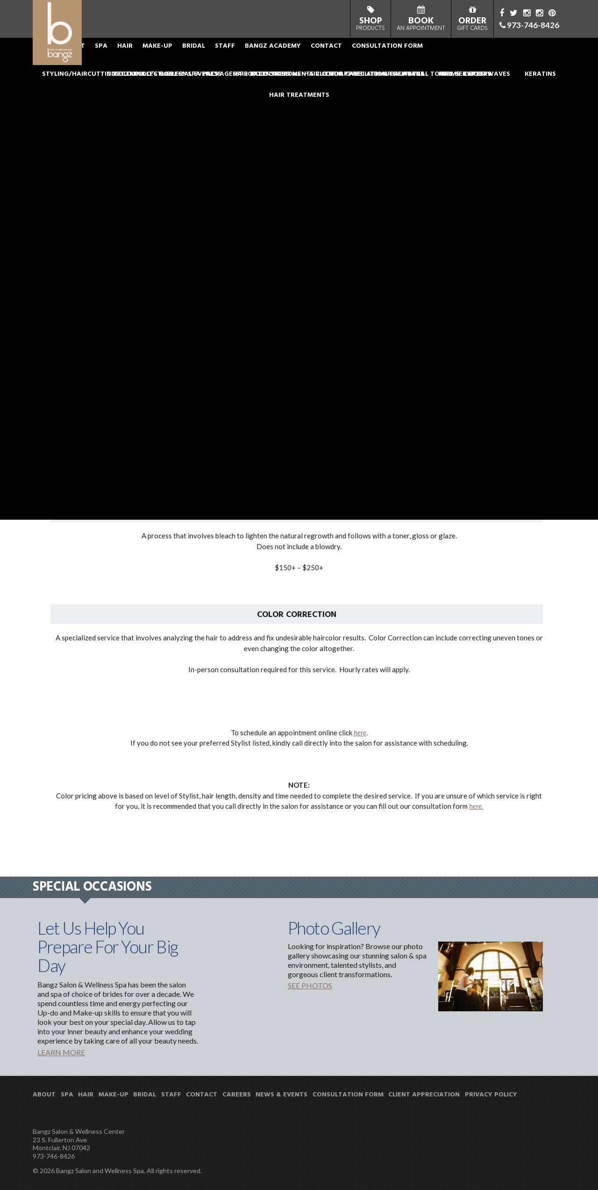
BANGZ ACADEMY (320, 58)
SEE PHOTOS (310, 985)
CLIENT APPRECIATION (424, 1095)
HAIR (172, 58)
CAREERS (236, 1095)
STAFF (273, 58)
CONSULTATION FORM (434, 58)
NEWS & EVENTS (281, 1095)
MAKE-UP (205, 58)
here (360, 732)
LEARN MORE (61, 1052)
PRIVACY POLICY (491, 1095)
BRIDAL (241, 58)
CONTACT (374, 58)
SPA (148, 58)
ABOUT (121, 58)
